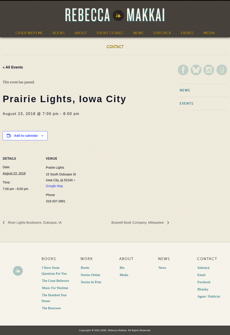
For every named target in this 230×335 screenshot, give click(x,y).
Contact (115, 46)
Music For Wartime (55, 287)
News (138, 33)
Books (59, 33)
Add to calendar (26, 135)
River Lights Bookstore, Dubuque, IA (36, 222)
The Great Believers (55, 280)
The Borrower (51, 308)
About (81, 33)
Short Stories (110, 33)
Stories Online (90, 274)
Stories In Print (90, 282)
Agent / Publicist (208, 296)
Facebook (203, 282)
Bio (121, 267)
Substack (161, 33)
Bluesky (202, 289)
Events (186, 33)
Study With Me (30, 33)
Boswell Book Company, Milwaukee (136, 222)
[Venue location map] (112, 178)
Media (208, 33)
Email (201, 274)
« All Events (13, 67)
